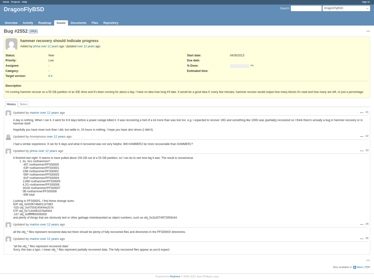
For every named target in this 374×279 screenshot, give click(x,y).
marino (34, 113)
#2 (367, 135)
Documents (78, 23)
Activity (28, 23)
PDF (367, 267)
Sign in (366, 1)
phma (36, 46)
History (11, 104)
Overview (11, 23)
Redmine (175, 276)
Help (24, 1)
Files (95, 23)
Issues (61, 23)
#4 (367, 223)
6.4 (50, 76)
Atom (360, 267)
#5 (367, 238)
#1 (367, 112)
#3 (367, 150)
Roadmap (45, 23)
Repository (110, 23)
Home (6, 1)
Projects (15, 1)
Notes (23, 104)
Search (284, 8)
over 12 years (49, 46)
